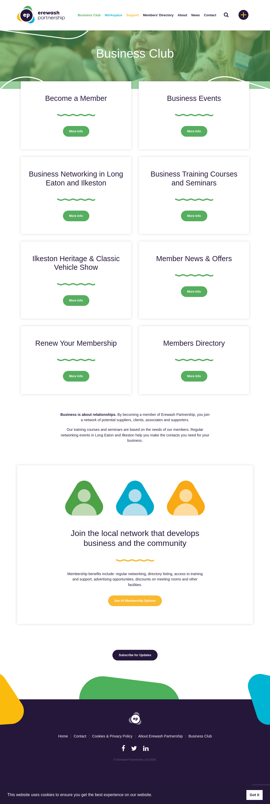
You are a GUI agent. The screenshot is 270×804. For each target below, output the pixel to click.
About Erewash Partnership (160, 736)
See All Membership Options (135, 601)
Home (63, 736)
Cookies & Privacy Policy (112, 736)
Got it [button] (254, 795)
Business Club (89, 15)
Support (132, 15)
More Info (76, 131)
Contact (210, 15)
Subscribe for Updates (135, 655)
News (195, 15)
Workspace (113, 15)
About (182, 15)
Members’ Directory (158, 15)
